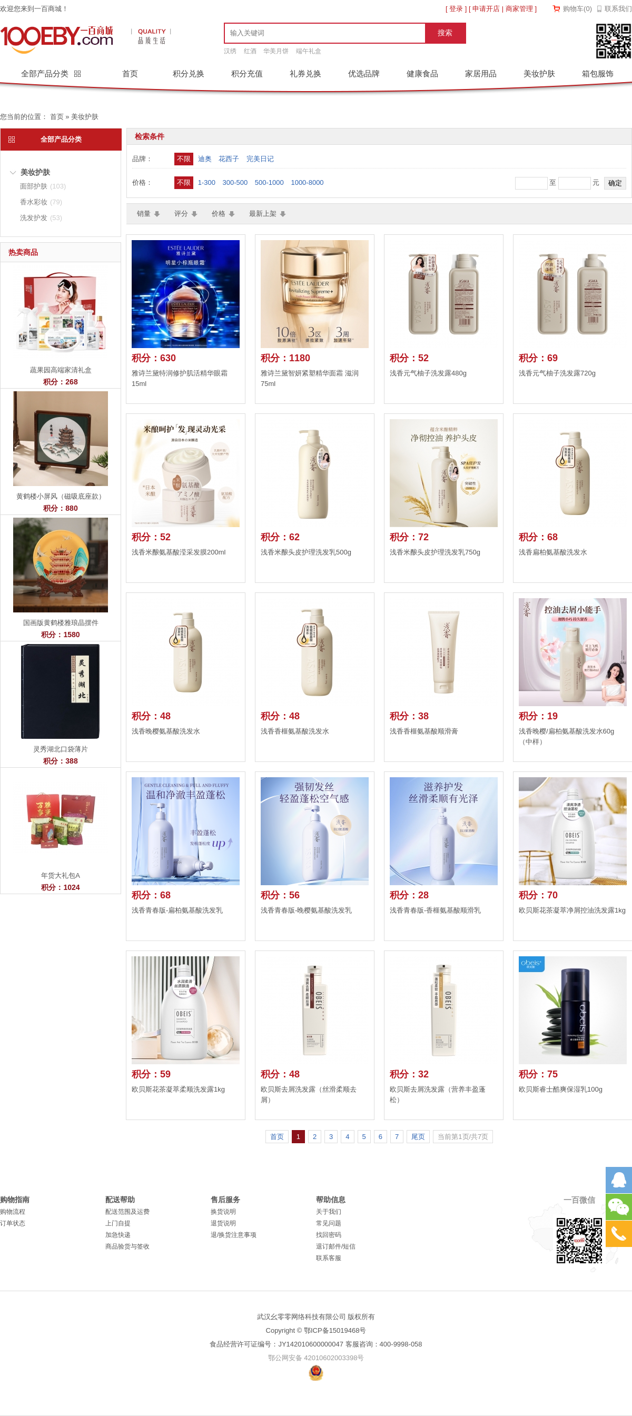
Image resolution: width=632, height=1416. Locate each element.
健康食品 (422, 73)
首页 (130, 73)
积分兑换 (188, 73)
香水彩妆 (41, 202)
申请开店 (486, 9)
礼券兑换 (305, 73)
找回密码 (328, 1235)
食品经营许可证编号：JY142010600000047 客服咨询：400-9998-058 (316, 1344)
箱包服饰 (598, 73)
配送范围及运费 (127, 1211)
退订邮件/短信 (335, 1246)
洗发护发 (41, 218)
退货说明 (223, 1223)
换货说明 (223, 1211)
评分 (181, 213)
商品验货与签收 (127, 1246)
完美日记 (260, 159)
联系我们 (618, 9)
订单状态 (12, 1223)
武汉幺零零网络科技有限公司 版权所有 (316, 1317)
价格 (218, 213)
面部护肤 (43, 186)
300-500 (235, 182)
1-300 (206, 182)
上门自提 (118, 1223)
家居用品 (481, 73)
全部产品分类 (46, 73)
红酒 (250, 51)
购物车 (577, 9)
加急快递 (118, 1235)
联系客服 (328, 1258)
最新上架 (262, 213)
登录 (456, 9)
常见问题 (328, 1223)
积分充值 (247, 73)
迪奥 (205, 159)
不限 (184, 159)
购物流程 (12, 1211)
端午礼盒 (308, 51)
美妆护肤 (539, 73)
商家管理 (519, 9)
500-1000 (269, 182)
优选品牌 (364, 73)
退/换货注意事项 (233, 1235)
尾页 (418, 1137)
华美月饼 (276, 51)
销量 (144, 213)
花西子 (229, 159)
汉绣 (230, 51)
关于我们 (328, 1211)
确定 (615, 183)
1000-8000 (307, 182)
